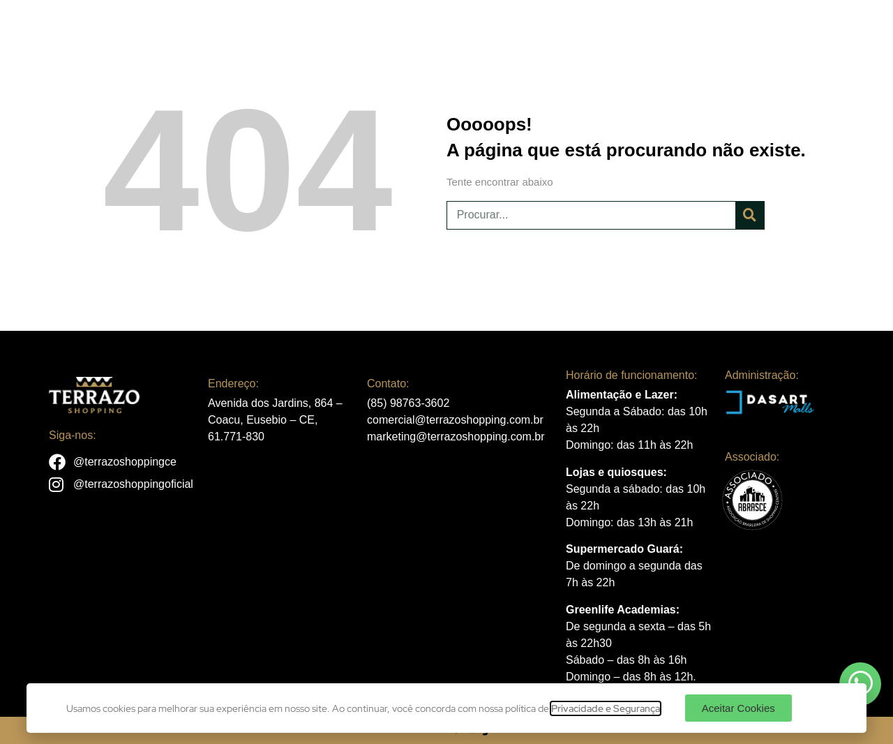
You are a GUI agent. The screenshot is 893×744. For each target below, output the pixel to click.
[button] (738, 708)
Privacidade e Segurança (605, 708)
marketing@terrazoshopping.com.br (456, 436)
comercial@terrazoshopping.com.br (455, 420)
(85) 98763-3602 (408, 403)
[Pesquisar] (749, 215)
